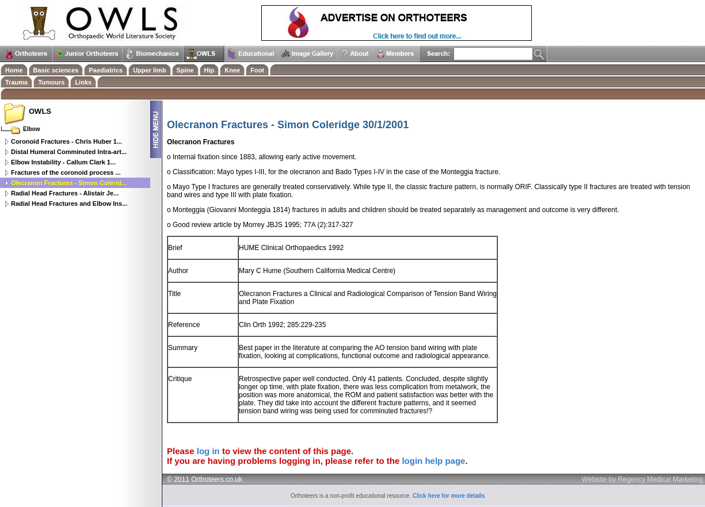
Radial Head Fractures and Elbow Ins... (69, 203)
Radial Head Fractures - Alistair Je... (65, 193)
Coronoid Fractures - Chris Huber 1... (66, 141)
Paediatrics (106, 70)
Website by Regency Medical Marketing (642, 479)
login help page (433, 461)
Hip (209, 70)
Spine (185, 70)
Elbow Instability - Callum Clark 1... (63, 162)
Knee (232, 70)
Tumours (51, 82)
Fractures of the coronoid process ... (66, 172)
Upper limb (149, 70)
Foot (257, 70)
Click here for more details (449, 496)
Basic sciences (56, 70)
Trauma (16, 82)
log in (208, 451)
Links (83, 82)
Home (14, 70)
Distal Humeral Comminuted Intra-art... (69, 151)
